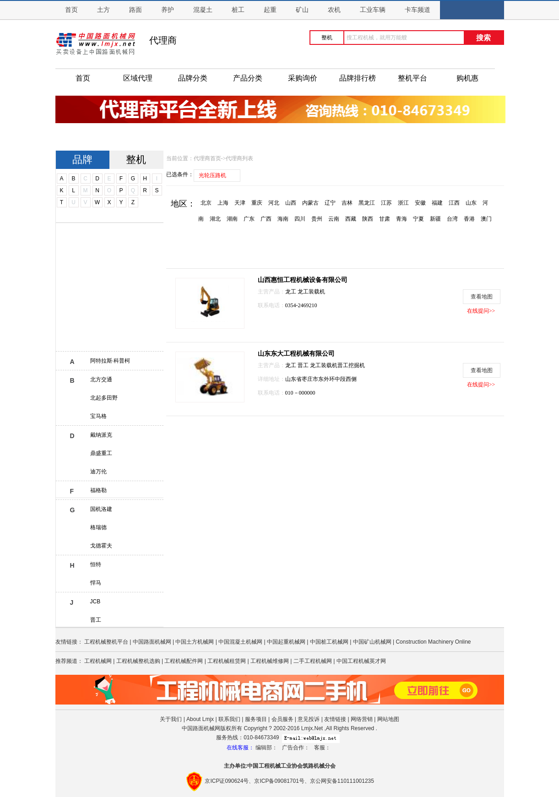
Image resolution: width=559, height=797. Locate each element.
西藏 (350, 219)
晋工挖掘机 (351, 365)
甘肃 (384, 219)
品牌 (82, 159)
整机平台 (412, 78)
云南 (333, 219)
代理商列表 (239, 158)
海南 (282, 219)
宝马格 (98, 416)
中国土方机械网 (194, 642)
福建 (437, 203)
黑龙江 (366, 203)
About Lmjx (200, 719)
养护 (167, 9)
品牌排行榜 (357, 78)
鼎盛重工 (101, 453)
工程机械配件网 (183, 661)
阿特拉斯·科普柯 (110, 361)
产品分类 (247, 78)
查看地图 (482, 296)
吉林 (347, 203)
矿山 (302, 9)
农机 (334, 9)
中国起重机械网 (286, 642)
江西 (454, 203)
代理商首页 (207, 158)
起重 (270, 9)
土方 (103, 9)
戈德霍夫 (101, 545)
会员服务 (282, 719)
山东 (471, 203)
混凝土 (202, 9)
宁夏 (418, 219)
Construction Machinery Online (433, 642)
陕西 (367, 219)
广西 (266, 219)
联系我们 (229, 719)
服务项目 (256, 719)
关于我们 (171, 719)
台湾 (452, 219)
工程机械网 (98, 661)
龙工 (291, 291)
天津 (239, 203)
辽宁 (330, 203)
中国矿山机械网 (372, 642)
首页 (71, 9)
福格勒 (98, 490)
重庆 (256, 203)
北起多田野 (104, 398)
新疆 (435, 219)
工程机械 (270, 766)
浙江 (403, 203)
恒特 (95, 564)
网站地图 (388, 719)
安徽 (420, 203)
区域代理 (137, 78)
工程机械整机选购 (138, 661)
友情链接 (335, 719)
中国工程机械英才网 (361, 661)
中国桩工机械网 (329, 642)
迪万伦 (98, 471)
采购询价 (302, 78)
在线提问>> (481, 311)
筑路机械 (314, 766)
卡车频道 (417, 9)
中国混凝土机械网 (240, 642)
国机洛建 (101, 509)
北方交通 (101, 379)
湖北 (215, 219)
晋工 (95, 620)
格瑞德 (98, 527)
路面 (135, 9)
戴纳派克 (101, 435)
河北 (273, 203)
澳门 (486, 219)
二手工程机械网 (312, 661)
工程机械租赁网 (226, 661)
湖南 (232, 219)
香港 (469, 219)
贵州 (316, 219)
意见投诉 (309, 719)
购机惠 (467, 78)
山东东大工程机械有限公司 (296, 353)
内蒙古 (310, 203)
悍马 (95, 583)
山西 (290, 203)
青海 (401, 219)
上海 (222, 203)
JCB (95, 601)
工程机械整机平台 (106, 642)
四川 (299, 219)
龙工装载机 (311, 291)
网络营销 (362, 719)
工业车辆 (372, 9)
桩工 (238, 9)
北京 (206, 203)
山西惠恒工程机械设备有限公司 (302, 280)
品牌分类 (192, 78)
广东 (249, 219)
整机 (136, 159)
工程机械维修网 (269, 661)
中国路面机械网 (152, 642)
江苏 (386, 203)
